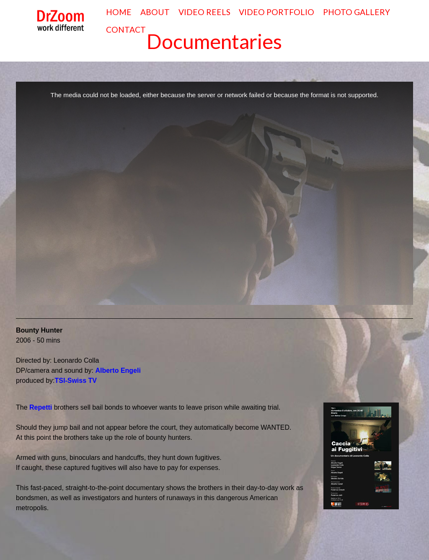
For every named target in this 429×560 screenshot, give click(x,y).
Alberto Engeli (117, 370)
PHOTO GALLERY (356, 12)
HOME (119, 12)
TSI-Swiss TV (76, 380)
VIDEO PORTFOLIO (276, 12)
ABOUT (155, 12)
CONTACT (126, 29)
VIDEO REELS (204, 12)
